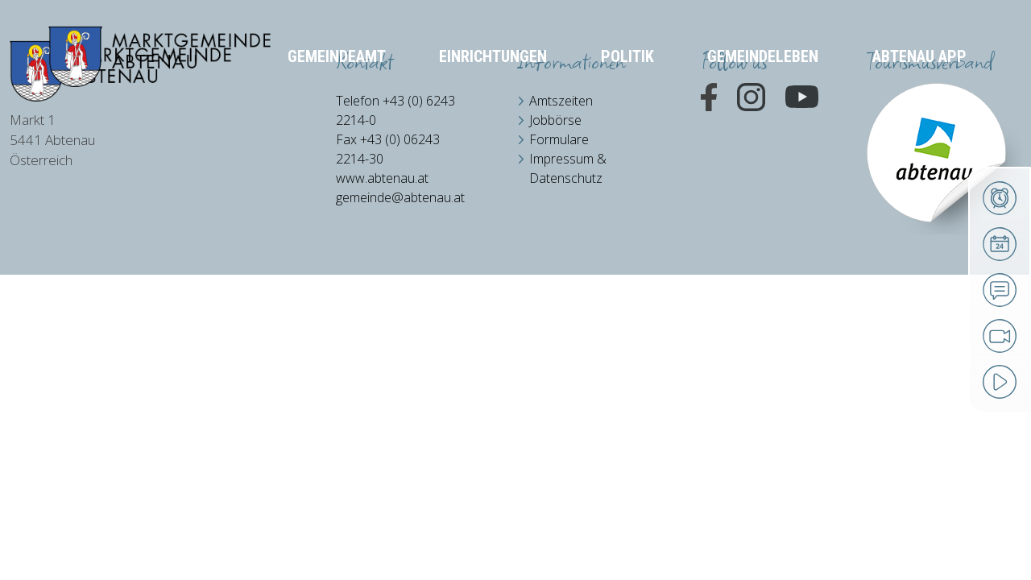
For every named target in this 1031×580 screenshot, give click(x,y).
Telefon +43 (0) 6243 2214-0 (395, 110)
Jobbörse (555, 120)
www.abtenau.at (382, 178)
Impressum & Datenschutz (568, 168)
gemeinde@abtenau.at (400, 197)
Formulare (559, 139)
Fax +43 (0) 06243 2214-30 (388, 149)
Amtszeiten (561, 101)
